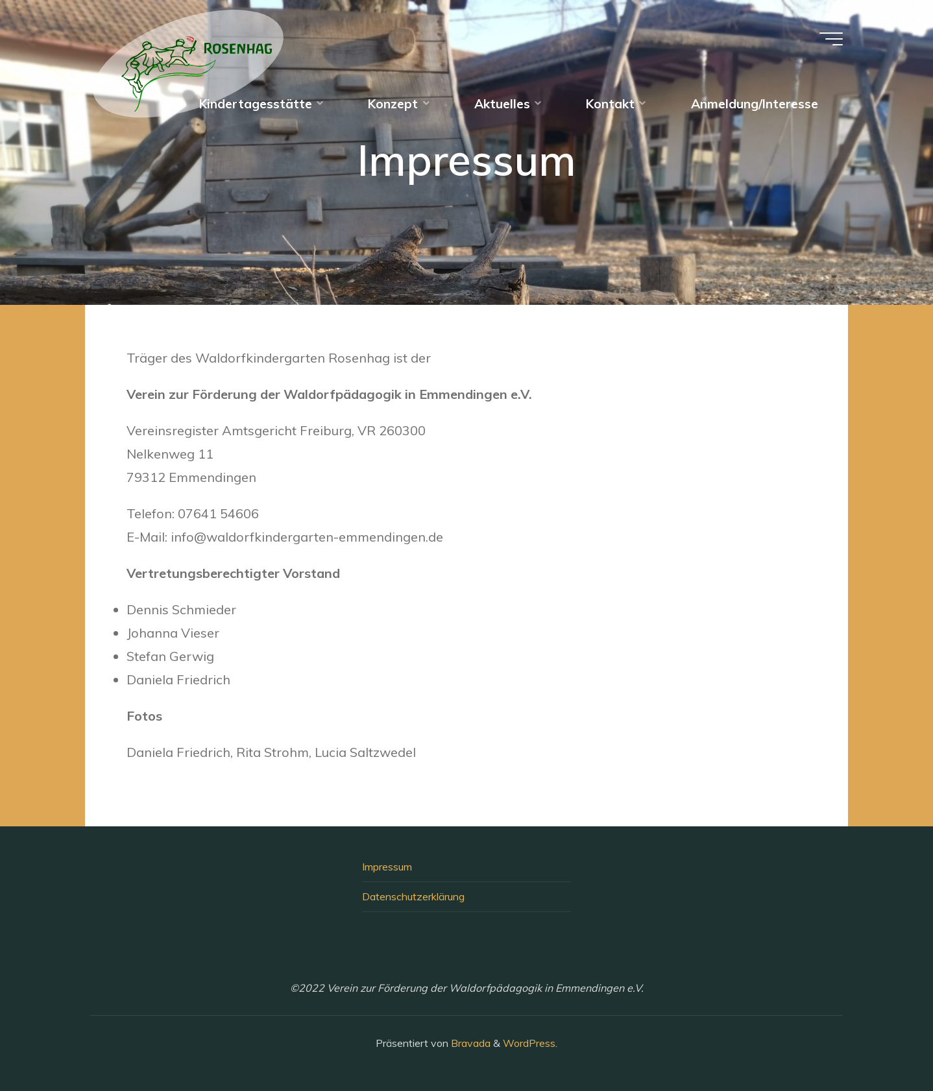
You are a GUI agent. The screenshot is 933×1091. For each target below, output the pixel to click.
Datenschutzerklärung (413, 896)
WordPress (529, 1043)
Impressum (387, 866)
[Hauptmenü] (831, 38)
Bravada (469, 1043)
